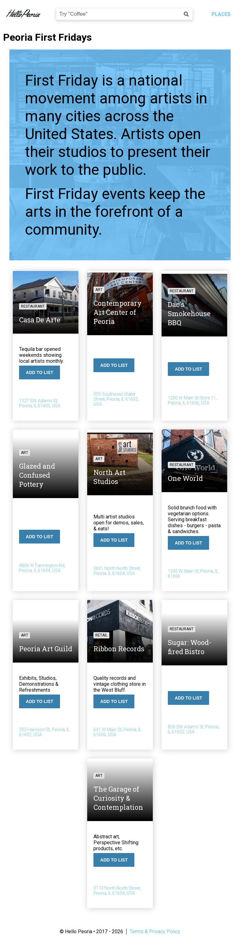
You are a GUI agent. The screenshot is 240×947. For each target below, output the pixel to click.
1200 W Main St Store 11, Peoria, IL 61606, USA (192, 400)
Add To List (40, 372)
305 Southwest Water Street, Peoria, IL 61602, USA (116, 399)
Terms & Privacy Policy (155, 931)
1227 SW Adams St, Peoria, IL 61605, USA (40, 403)
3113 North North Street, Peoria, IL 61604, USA (117, 891)
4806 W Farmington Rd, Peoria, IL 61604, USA (42, 568)
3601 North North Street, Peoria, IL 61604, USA (117, 571)
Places (221, 14)
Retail (101, 635)
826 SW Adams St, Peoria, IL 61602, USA (193, 729)
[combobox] (124, 14)
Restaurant (33, 306)
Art (98, 290)
